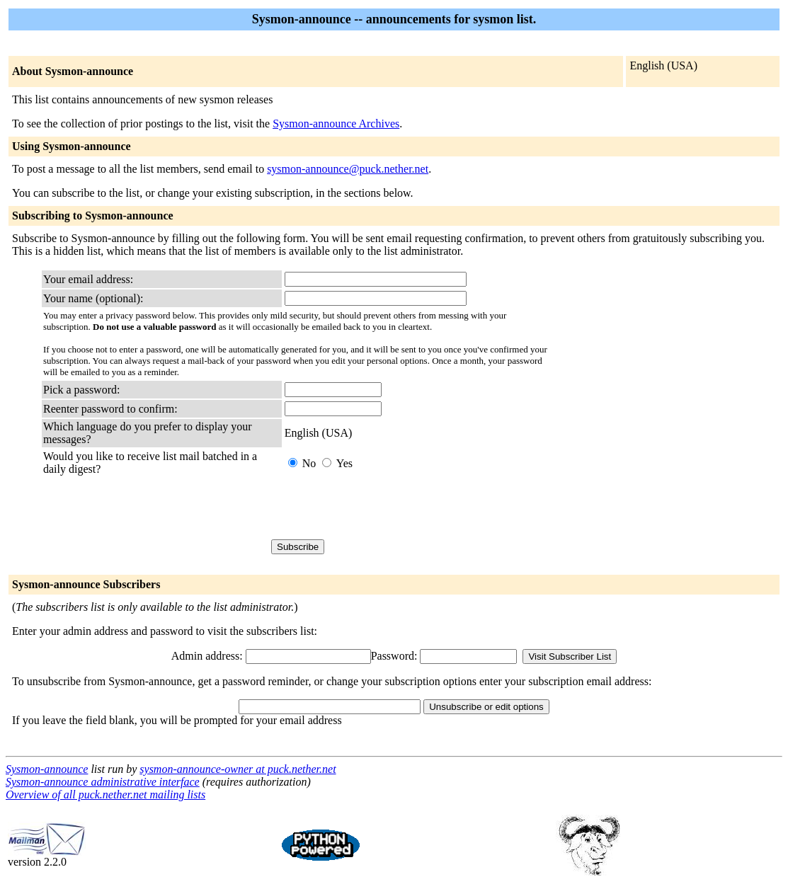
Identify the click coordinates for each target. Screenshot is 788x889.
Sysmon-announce (47, 769)
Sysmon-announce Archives (336, 123)
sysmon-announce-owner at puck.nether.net (237, 769)
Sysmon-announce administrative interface (103, 782)
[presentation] (392, 507)
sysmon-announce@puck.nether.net (347, 169)
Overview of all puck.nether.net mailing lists (105, 794)
